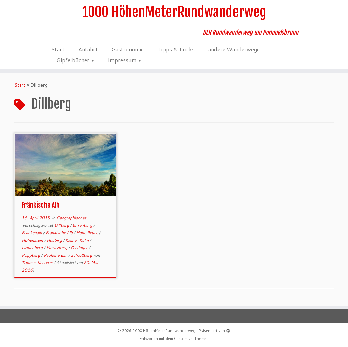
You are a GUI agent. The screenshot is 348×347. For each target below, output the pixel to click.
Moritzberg (57, 247)
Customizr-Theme (190, 338)
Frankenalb (32, 233)
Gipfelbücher (75, 60)
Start (58, 49)
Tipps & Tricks (176, 49)
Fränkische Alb (40, 205)
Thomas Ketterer (37, 262)
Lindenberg (33, 247)
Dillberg (62, 225)
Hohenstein (33, 240)
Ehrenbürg (82, 225)
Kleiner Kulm (77, 240)
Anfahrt (88, 49)
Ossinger (80, 247)
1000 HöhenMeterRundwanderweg (174, 12)
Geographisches (71, 218)
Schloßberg (82, 255)
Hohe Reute (87, 233)
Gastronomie (127, 49)
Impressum (124, 60)
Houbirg (55, 240)
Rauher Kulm (56, 255)
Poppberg (31, 255)
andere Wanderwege (234, 49)
